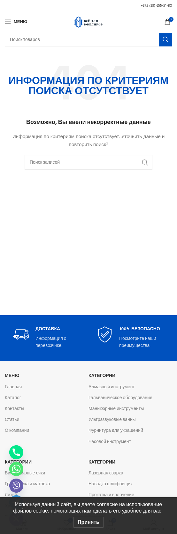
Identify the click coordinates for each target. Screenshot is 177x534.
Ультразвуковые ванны (112, 419)
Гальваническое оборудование (120, 398)
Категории (101, 376)
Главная (13, 387)
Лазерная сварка (105, 473)
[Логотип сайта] (88, 22)
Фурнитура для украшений (115, 430)
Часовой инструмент (109, 442)
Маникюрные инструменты (116, 409)
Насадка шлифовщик (110, 484)
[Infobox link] (46, 338)
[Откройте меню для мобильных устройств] (16, 21)
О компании (17, 430)
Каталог (13, 398)
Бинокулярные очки (25, 473)
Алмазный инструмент (111, 387)
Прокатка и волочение (111, 495)
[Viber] (16, 486)
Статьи (12, 419)
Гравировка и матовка (27, 484)
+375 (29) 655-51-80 (156, 6)
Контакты (14, 409)
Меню (12, 376)
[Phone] (16, 452)
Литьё (11, 495)
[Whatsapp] (16, 469)
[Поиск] (88, 39)
